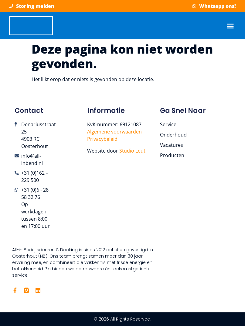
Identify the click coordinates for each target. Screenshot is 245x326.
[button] (230, 25)
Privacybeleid (102, 139)
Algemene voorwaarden (114, 131)
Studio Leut (133, 150)
